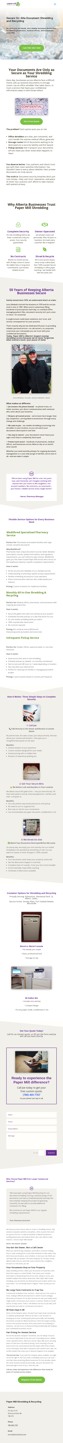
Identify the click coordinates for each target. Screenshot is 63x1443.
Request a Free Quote (31, 1380)
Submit (51, 1152)
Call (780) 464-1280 (32, 48)
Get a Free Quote (31, 121)
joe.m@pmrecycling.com (17, 1434)
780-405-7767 (13, 1425)
